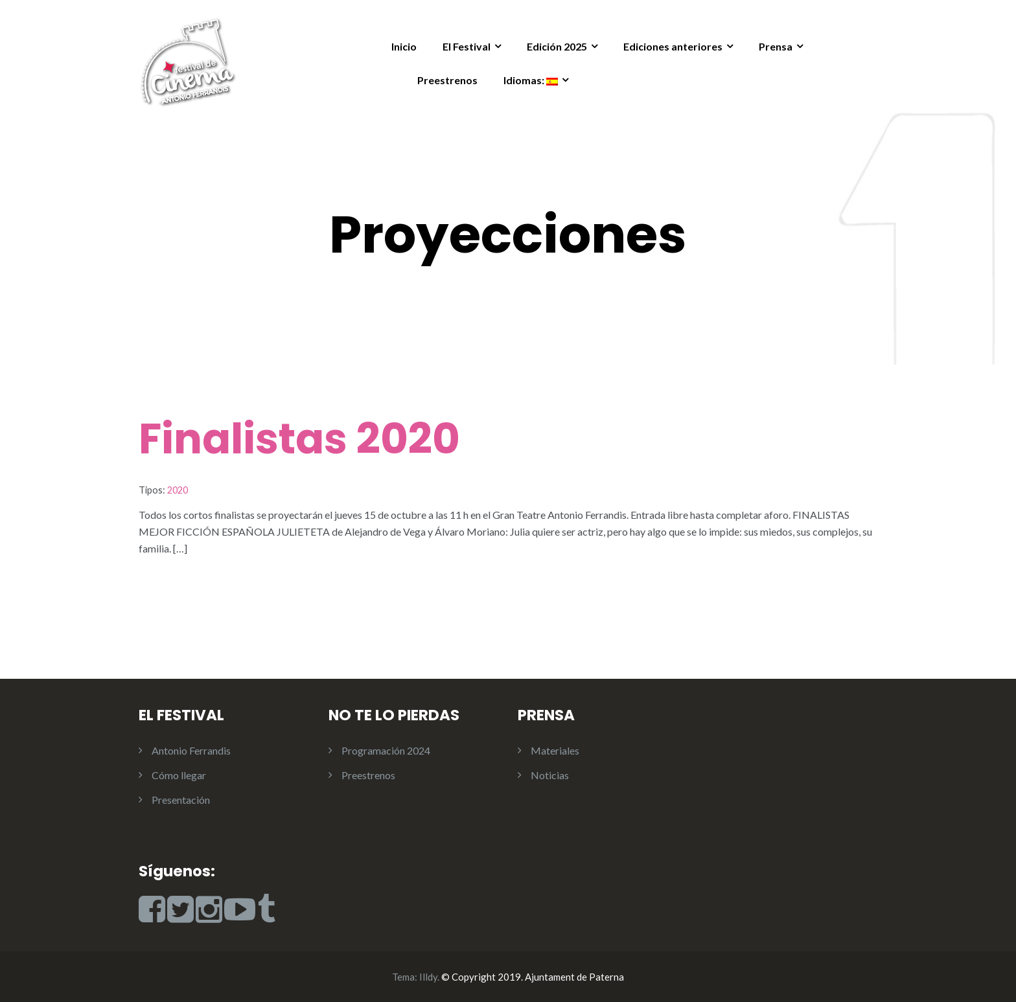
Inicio (404, 46)
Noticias (550, 775)
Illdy (428, 977)
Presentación (181, 799)
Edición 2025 (557, 46)
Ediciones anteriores (672, 46)
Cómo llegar (179, 775)
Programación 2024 (385, 750)
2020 (177, 489)
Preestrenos (447, 80)
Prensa (775, 46)
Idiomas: (530, 80)
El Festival (467, 46)
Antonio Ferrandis (191, 750)
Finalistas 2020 (299, 438)
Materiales (555, 750)
